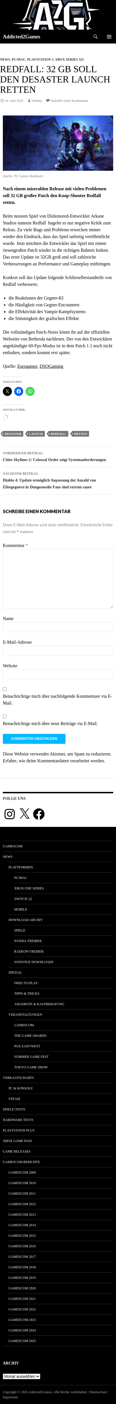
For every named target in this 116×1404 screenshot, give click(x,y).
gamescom (12, 846)
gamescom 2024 (22, 1330)
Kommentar (15, 545)
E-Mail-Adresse (17, 642)
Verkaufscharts (18, 1078)
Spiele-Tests (14, 1109)
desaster (13, 433)
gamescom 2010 (22, 1183)
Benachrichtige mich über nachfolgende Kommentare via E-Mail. (57, 699)
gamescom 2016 (22, 1246)
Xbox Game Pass (17, 1141)
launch (36, 433)
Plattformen (21, 867)
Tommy (36, 101)
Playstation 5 (40, 59)
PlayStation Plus (19, 1130)
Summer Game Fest (31, 1057)
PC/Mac (18, 59)
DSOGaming (52, 366)
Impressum (10, 1397)
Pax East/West (27, 1046)
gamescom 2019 (22, 1278)
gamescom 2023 (22, 1320)
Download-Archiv (26, 920)
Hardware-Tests (18, 1120)
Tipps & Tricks (26, 994)
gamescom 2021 (22, 1299)
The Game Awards (30, 1036)
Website (10, 665)
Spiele (19, 930)
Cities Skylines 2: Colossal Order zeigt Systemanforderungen (58, 456)
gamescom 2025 (22, 1341)
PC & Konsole (21, 1088)
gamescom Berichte (21, 1162)
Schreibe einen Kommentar (69, 101)
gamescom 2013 (22, 1215)
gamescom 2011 (22, 1194)
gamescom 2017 (22, 1257)
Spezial (15, 972)
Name (8, 618)
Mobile (20, 909)
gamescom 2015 (22, 1236)
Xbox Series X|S (69, 59)
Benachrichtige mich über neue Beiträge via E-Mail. (50, 723)
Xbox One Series (29, 888)
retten (80, 433)
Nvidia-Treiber (28, 941)
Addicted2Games (21, 37)
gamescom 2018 (22, 1267)
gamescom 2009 (22, 1172)
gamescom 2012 (22, 1204)
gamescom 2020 (22, 1288)
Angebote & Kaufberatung (39, 1004)
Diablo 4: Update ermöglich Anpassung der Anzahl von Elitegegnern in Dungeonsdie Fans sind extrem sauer (58, 479)
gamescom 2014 (22, 1225)
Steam (14, 1099)
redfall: (58, 433)
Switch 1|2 (23, 899)
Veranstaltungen (25, 1015)
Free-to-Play (26, 983)
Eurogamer (27, 366)
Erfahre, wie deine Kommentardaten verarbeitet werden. (54, 760)
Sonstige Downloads (33, 962)
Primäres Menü (109, 37)
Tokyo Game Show (31, 1067)
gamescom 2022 (22, 1309)
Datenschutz (98, 1392)
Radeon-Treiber (29, 951)
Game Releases (17, 1151)
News (5, 59)
